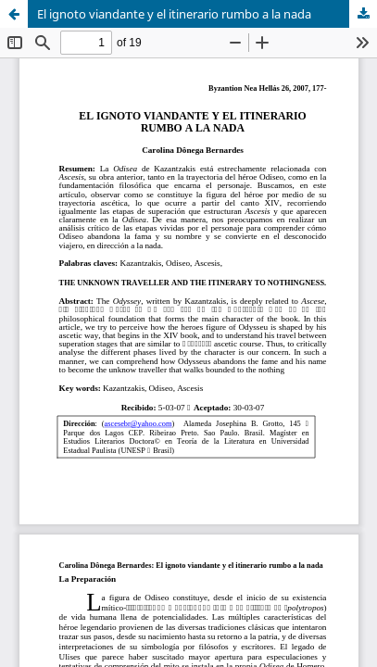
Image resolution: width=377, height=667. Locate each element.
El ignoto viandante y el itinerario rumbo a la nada (174, 14)
